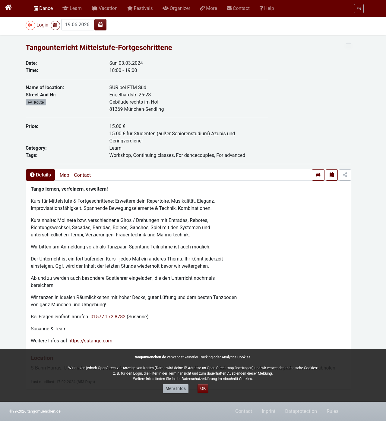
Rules (332, 411)
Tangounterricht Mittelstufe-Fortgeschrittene (99, 47)
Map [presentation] (64, 175)
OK (203, 388)
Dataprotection (301, 411)
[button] (72, 8)
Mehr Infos (176, 388)
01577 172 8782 (107, 317)
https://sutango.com (90, 341)
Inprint (269, 411)
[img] (100, 24)
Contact (82, 175)
